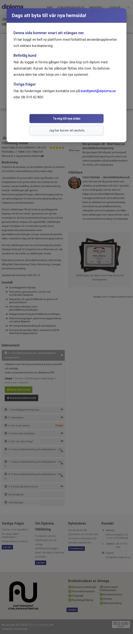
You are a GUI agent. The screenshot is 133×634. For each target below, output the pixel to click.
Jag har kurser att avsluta (87, 119)
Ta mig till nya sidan (41, 119)
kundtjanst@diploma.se (98, 91)
